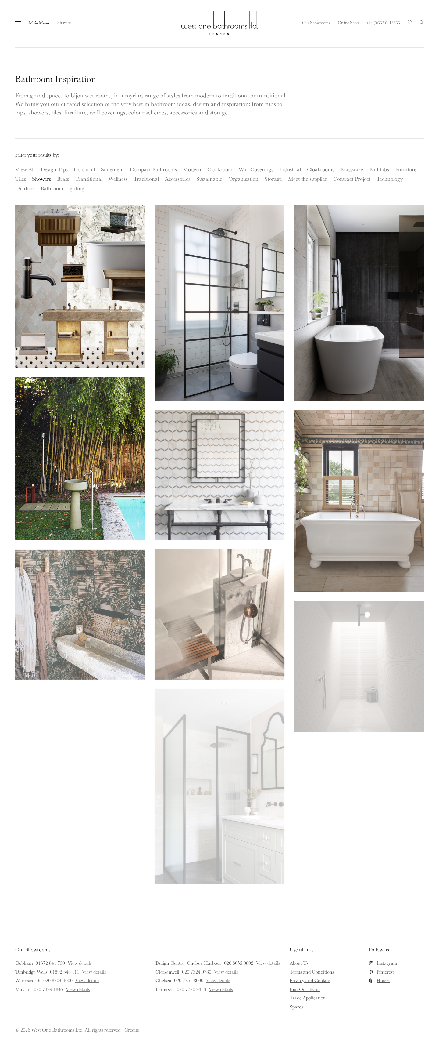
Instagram (387, 962)
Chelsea (163, 980)
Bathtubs (379, 169)
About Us (299, 962)
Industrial (290, 169)
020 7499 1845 (48, 989)
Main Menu (39, 23)
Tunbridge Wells (31, 971)
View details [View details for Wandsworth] (87, 980)
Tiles (20, 179)
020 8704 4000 (58, 980)
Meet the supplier (307, 179)
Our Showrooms (316, 23)
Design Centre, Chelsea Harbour (188, 962)
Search (421, 22)
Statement (112, 169)
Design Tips (54, 169)
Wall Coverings (256, 169)
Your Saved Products (410, 24)
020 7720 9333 (191, 989)
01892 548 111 (64, 971)
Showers (41, 179)
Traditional (146, 179)
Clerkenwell (167, 971)
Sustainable (209, 179)
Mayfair (23, 989)
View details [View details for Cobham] (79, 962)
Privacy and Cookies (310, 980)
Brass (63, 179)
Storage (273, 179)
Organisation (243, 179)
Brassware (351, 169)
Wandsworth (28, 980)
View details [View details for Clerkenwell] (226, 971)
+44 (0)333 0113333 (383, 23)
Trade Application (308, 997)
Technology (390, 179)
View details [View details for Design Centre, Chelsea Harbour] (268, 962)
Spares (296, 1006)
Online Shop (348, 23)
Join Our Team (305, 989)
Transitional (88, 179)
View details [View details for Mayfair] (78, 989)
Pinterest (385, 971)
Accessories (177, 179)
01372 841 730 (50, 962)
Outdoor (24, 188)
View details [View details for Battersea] (221, 989)
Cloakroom (220, 169)
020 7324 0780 (196, 971)
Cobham (24, 962)
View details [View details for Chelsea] (218, 980)
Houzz (383, 980)
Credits (131, 1029)
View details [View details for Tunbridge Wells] (94, 971)
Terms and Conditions (312, 971)
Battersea (164, 989)
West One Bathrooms (219, 23)
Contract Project (351, 179)
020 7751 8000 (188, 980)
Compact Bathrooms (153, 169)
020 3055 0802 (238, 962)
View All (24, 169)
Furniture (405, 169)
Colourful (84, 169)
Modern (192, 169)
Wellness (118, 179)
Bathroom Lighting (62, 188)
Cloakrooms (320, 169)
